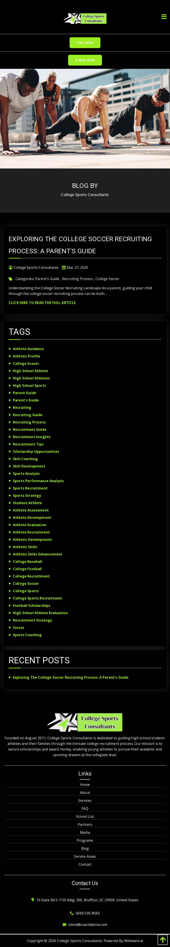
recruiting (22, 407)
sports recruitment (30, 488)
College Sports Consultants (79, 940)
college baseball (27, 561)
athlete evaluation (29, 524)
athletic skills (25, 546)
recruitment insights (31, 436)
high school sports (29, 385)
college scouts (26, 363)
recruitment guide (30, 429)
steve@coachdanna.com (87, 924)
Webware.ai (133, 940)
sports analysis (26, 473)
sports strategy (27, 495)
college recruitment (31, 576)
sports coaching (27, 634)
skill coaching (25, 458)
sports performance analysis (38, 480)
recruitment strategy (32, 620)
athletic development (32, 539)
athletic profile (26, 356)
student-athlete (27, 502)
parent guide (24, 392)
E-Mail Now (85, 60)
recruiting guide (28, 414)
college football (27, 568)
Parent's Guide (47, 278)
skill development (29, 466)
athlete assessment (31, 510)
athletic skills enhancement (37, 554)
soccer (18, 627)
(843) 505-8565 (88, 913)
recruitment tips (28, 444)
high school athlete (30, 370)
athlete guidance (28, 348)
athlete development (32, 517)
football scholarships (31, 605)
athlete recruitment (31, 532)
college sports (26, 590)
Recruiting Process (77, 278)
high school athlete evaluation (40, 612)
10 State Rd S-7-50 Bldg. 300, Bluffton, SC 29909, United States (87, 900)
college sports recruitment (37, 598)
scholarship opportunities (36, 451)
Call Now (85, 43)
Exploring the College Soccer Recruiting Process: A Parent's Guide (70, 677)
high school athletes (31, 378)
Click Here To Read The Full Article (42, 302)
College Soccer (107, 278)
